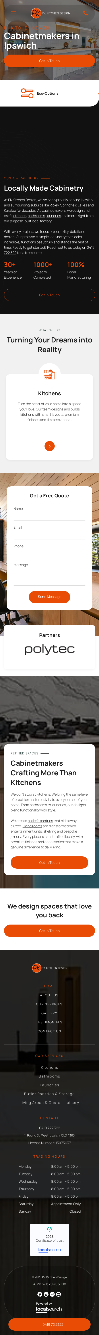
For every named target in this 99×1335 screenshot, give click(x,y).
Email (18, 527)
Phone (18, 546)
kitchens (19, 215)
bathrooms (36, 215)
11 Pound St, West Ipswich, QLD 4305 (49, 1135)
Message (21, 564)
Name (18, 508)
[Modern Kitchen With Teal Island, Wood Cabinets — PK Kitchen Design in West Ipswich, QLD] (49, 713)
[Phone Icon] (85, 15)
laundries (54, 215)
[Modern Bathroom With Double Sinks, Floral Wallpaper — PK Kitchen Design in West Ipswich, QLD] (49, 144)
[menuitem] (49, 988)
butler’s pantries (40, 820)
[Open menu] (13, 13)
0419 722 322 (49, 1127)
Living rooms (32, 826)
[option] (49, 649)
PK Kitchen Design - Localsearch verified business (49, 1240)
